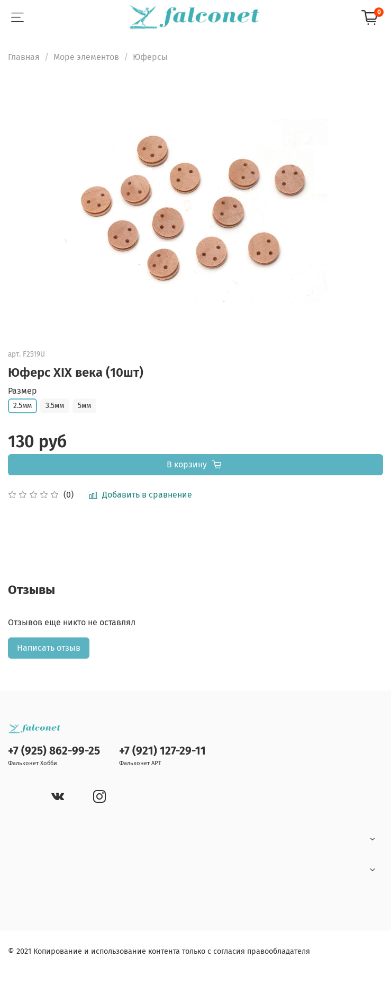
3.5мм (55, 405)
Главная (24, 57)
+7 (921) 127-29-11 (162, 751)
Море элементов (86, 57)
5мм (84, 405)
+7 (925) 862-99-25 (54, 751)
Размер (22, 391)
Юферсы (150, 57)
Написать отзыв (48, 648)
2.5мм (22, 405)
